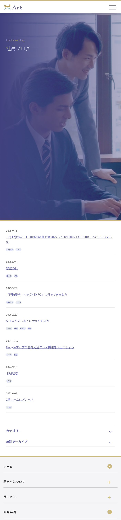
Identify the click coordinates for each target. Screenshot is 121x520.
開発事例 (9, 512)
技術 (16, 328)
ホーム (8, 466)
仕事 (16, 354)
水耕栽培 (12, 373)
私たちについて (57, 481)
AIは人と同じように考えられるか (28, 320)
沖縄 (16, 275)
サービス (57, 496)
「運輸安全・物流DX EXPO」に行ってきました (36, 294)
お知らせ (9, 249)
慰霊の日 (12, 268)
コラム (18, 249)
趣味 (29, 328)
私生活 (22, 328)
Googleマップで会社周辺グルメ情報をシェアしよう (40, 347)
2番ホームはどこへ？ (20, 399)
